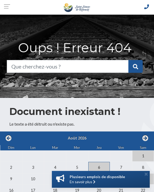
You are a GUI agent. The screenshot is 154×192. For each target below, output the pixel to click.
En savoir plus (82, 181)
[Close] (146, 174)
